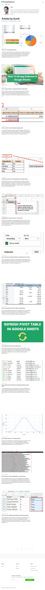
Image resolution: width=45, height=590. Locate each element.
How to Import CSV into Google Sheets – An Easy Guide (13, 476)
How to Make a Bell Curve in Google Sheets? (11, 438)
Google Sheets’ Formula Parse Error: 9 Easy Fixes (12, 218)
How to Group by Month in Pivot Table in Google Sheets (13, 308)
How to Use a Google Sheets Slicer (9, 49)
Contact (2, 566)
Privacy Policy (33, 568)
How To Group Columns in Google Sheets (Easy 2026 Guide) (14, 88)
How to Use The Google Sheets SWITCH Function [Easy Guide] (15, 515)
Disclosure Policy (33, 566)
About (17, 566)
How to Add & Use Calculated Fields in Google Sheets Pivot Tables (16, 257)
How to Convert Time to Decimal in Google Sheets (12, 127)
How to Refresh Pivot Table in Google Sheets (11, 345)
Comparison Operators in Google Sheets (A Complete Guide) (15, 179)
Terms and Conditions (34, 570)
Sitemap (17, 568)
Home (3, 4)
